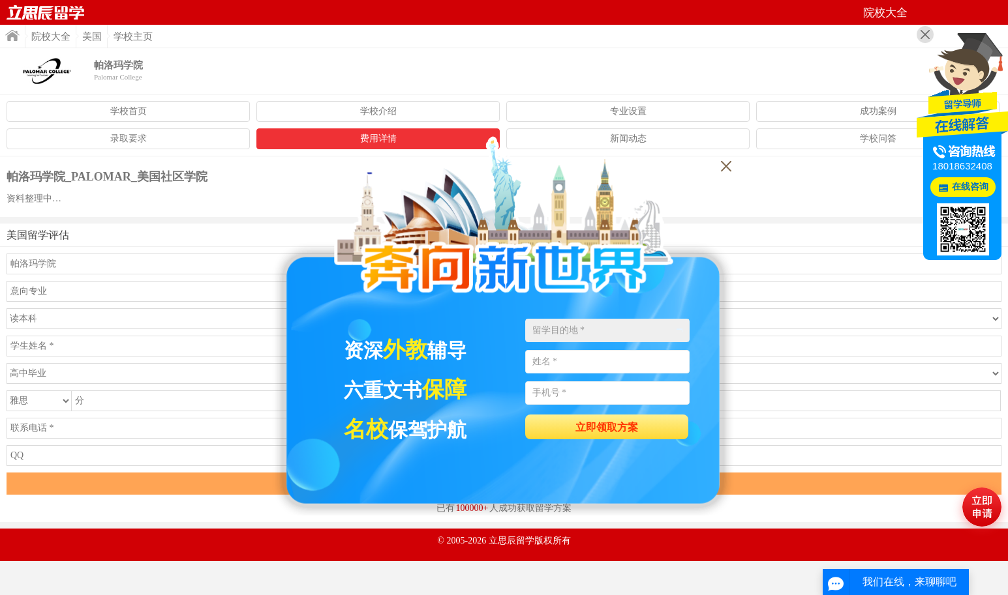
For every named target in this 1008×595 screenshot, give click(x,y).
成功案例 (878, 111)
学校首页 (128, 111)
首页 (46, 12)
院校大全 (50, 36)
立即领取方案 (606, 427)
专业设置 (628, 111)
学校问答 (878, 138)
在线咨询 (970, 187)
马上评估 (981, 507)
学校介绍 (378, 111)
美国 (92, 36)
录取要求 (128, 138)
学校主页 (133, 36)
